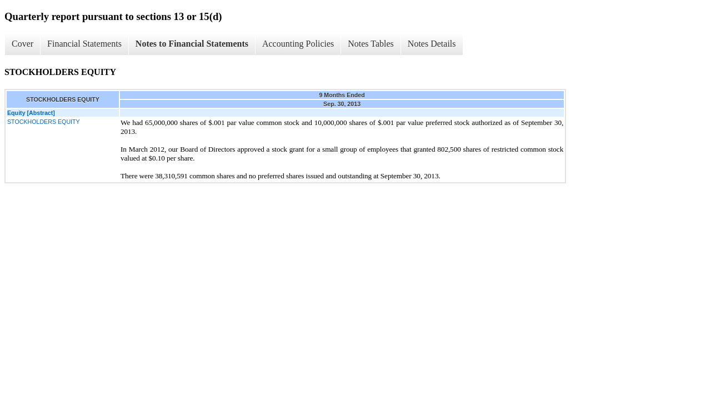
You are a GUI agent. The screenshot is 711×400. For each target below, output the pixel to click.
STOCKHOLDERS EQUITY (43, 121)
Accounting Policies (298, 43)
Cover (22, 43)
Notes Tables (371, 43)
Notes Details (432, 43)
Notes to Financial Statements (192, 43)
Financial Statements (84, 43)
